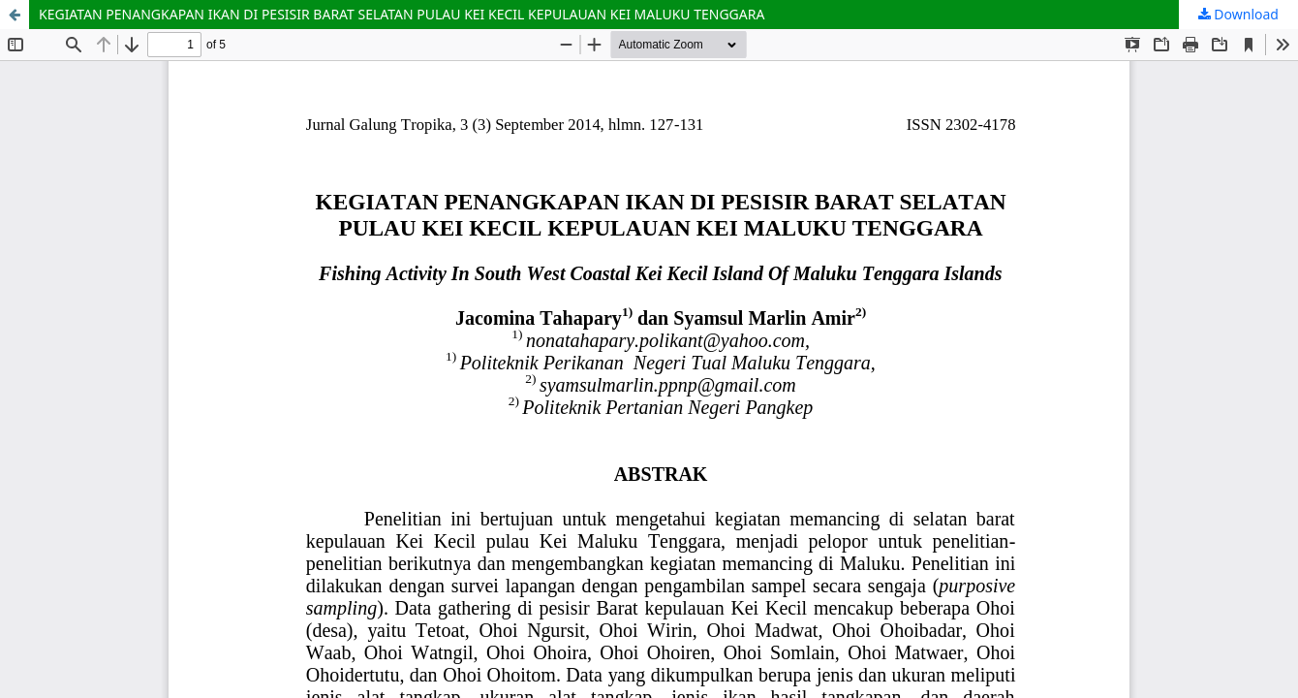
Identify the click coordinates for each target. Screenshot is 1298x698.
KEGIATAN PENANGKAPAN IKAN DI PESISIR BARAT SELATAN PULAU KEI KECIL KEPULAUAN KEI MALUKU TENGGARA (401, 14)
